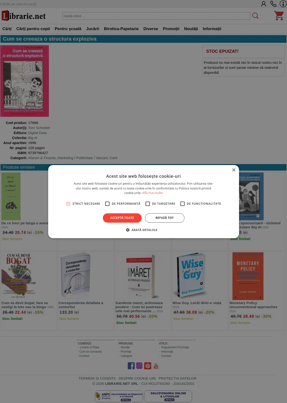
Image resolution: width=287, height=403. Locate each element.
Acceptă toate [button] (122, 218)
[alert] (143, 201)
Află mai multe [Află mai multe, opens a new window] (152, 193)
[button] (143, 229)
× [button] (233, 170)
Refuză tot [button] (165, 218)
